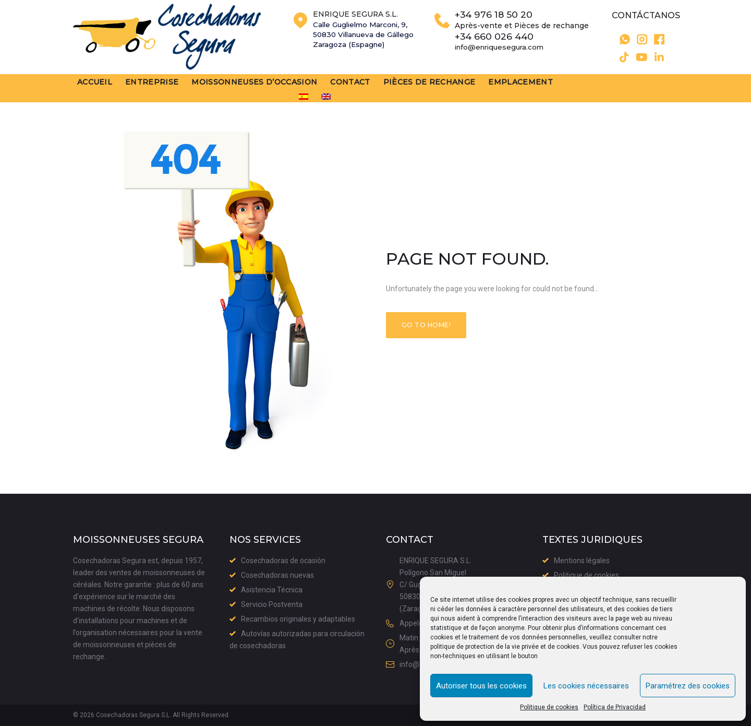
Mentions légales (582, 560)
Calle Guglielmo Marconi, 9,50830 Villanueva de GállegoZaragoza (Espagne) (366, 40)
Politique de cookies (549, 707)
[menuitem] (610, 91)
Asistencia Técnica (271, 590)
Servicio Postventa (271, 604)
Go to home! (426, 326)
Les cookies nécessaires (586, 686)
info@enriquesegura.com (505, 53)
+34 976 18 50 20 (498, 20)
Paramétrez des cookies (688, 686)
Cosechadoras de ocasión (283, 560)
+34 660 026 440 (498, 42)
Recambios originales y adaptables (298, 619)
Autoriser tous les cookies (481, 686)
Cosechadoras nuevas (277, 575)
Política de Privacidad (615, 707)
